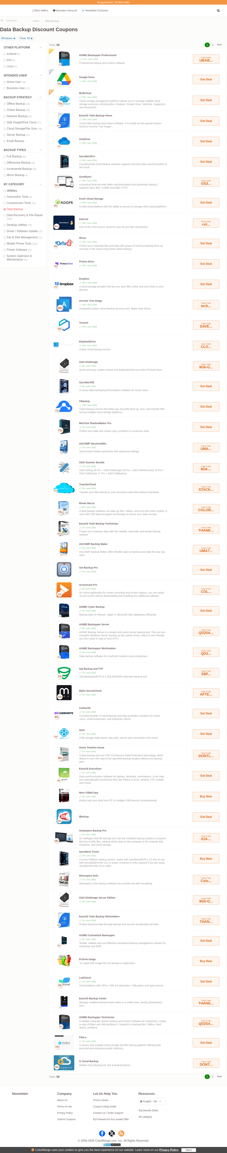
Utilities (36, 21)
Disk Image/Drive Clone (24, 122)
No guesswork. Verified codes (113, 2)
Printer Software (19, 249)
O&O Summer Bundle (91, 462)
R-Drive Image (87, 959)
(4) (26, 175)
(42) (24, 156)
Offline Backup (18, 103)
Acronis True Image (90, 300)
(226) (34, 244)
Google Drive (87, 77)
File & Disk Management (24, 237)
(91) (25, 260)
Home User (16, 81)
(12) (30, 116)
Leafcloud (85, 977)
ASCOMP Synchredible (92, 443)
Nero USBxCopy (88, 792)
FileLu (82, 1037)
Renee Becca (87, 503)
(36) (28, 110)
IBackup (84, 816)
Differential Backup (21, 162)
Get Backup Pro (88, 567)
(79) (30, 225)
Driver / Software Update (24, 231)
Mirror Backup (17, 175)
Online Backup (18, 109)
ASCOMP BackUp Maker (93, 544)
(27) (28, 88)
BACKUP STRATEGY (23, 97)
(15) (40, 231)
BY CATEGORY (23, 184)
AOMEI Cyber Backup (92, 606)
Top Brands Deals (148, 1110)
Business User (18, 88)
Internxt (83, 219)
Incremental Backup (21, 168)
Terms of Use (64, 1106)
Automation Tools (19, 196)
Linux (12, 66)
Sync (82, 730)
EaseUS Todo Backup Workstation (99, 916)
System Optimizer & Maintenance (19, 257)
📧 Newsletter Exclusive (95, 10)
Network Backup (19, 116)
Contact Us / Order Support (108, 1112)
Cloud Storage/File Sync (24, 128)
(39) (24, 82)
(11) (28, 135)
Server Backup (18, 134)
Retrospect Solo (88, 875)
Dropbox (84, 278)
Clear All (24, 38)
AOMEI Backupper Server (94, 624)
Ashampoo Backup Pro (92, 830)
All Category (145, 1116)
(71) (40, 237)
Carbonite (85, 708)
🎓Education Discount (64, 10)
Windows (7, 38)
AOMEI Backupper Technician (96, 1017)
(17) (39, 122)
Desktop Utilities (19, 224)
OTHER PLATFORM (23, 47)
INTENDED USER (23, 75)
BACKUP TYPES (23, 150)
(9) (30, 197)
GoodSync (85, 176)
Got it (189, 1150)
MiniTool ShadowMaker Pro (95, 423)
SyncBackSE (86, 382)
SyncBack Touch (89, 851)
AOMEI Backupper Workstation (97, 648)
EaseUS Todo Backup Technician (98, 523)
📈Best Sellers (40, 10)
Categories (11, 20)
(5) (18, 54)
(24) (33, 163)
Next (219, 44)
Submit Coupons (66, 1119)
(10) (33, 203)
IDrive (82, 238)
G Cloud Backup (88, 1061)
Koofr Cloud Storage (91, 198)
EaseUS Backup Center (93, 998)
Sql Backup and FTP (91, 668)
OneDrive (84, 139)
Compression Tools (21, 202)
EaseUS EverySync (90, 768)
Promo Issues (100, 1100)
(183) (9, 219)
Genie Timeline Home (91, 747)
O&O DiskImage (88, 362)
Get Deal (206, 79)
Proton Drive (86, 261)
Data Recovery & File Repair (25, 217)
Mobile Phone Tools (22, 243)
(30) (34, 169)
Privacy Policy (169, 1149)
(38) (40, 129)
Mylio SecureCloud (90, 690)
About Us (62, 1100)
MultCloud (85, 93)
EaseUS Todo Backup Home (95, 115)
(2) (15, 66)
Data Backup (15, 209)
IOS (11, 60)
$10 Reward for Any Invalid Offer (111, 1119)
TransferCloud (87, 484)
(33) (28, 104)
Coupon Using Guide (104, 1106)
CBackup (84, 401)
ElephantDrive (87, 341)
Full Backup (16, 156)
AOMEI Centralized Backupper (97, 935)
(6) (13, 60)
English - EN (148, 1101)
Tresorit (83, 322)
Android (13, 53)
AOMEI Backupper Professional (97, 55)
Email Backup (15, 140)
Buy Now (206, 796)
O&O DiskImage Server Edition (97, 897)
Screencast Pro (88, 584)
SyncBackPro (87, 156)
